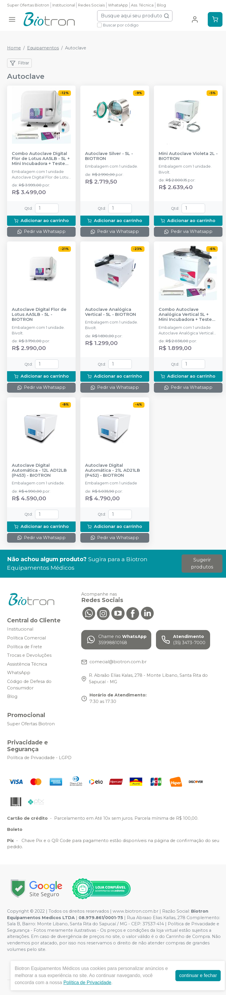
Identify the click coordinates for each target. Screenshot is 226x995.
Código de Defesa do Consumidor (29, 685)
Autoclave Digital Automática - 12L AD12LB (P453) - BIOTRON (39, 470)
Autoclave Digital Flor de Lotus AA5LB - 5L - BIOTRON (39, 314)
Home (14, 48)
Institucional (63, 5)
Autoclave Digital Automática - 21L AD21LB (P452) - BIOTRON (112, 470)
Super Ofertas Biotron (28, 5)
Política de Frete (24, 646)
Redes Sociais (91, 5)
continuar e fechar (198, 975)
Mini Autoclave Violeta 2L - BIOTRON (188, 156)
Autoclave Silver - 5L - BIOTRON (109, 156)
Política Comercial (26, 638)
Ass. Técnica (142, 5)
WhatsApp (118, 5)
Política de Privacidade (87, 982)
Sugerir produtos (202, 563)
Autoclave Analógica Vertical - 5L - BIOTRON (110, 312)
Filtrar (19, 63)
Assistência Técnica (27, 664)
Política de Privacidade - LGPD (39, 758)
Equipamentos (43, 48)
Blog (161, 5)
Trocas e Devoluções (29, 655)
